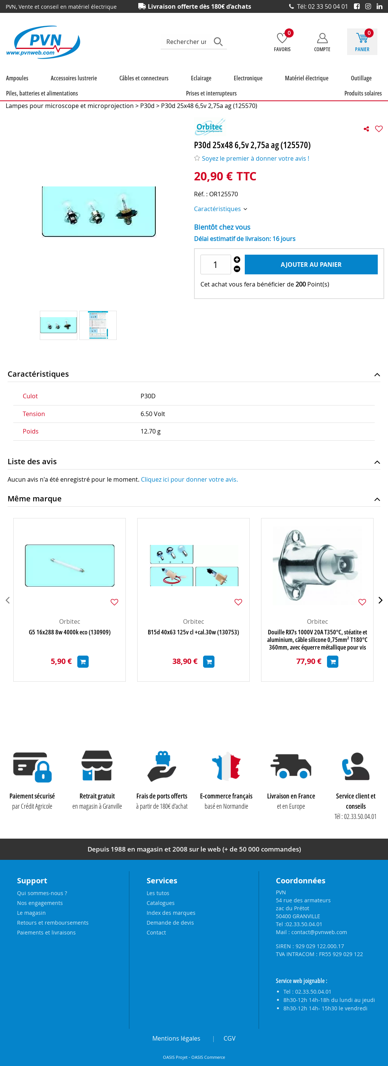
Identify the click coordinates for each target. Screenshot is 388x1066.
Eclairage (141, 86)
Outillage (245, 86)
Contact (156, 932)
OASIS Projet (175, 1057)
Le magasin (31, 912)
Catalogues (161, 902)
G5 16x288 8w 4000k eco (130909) (70, 641)
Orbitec (69, 630)
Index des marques (171, 912)
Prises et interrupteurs (360, 86)
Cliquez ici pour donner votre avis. (189, 488)
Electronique (169, 86)
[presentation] (7, 608)
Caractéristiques (218, 217)
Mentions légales (176, 1038)
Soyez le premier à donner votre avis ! (251, 167)
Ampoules (13, 86)
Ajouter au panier (311, 273)
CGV (230, 1038)
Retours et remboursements (53, 922)
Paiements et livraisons (46, 932)
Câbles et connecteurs (102, 86)
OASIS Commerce (208, 1057)
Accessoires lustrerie (51, 86)
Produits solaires (20, 101)
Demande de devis (170, 922)
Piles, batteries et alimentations (295, 86)
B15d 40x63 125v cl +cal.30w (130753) (193, 641)
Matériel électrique (209, 86)
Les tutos (158, 893)
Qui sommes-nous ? (42, 893)
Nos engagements (40, 902)
